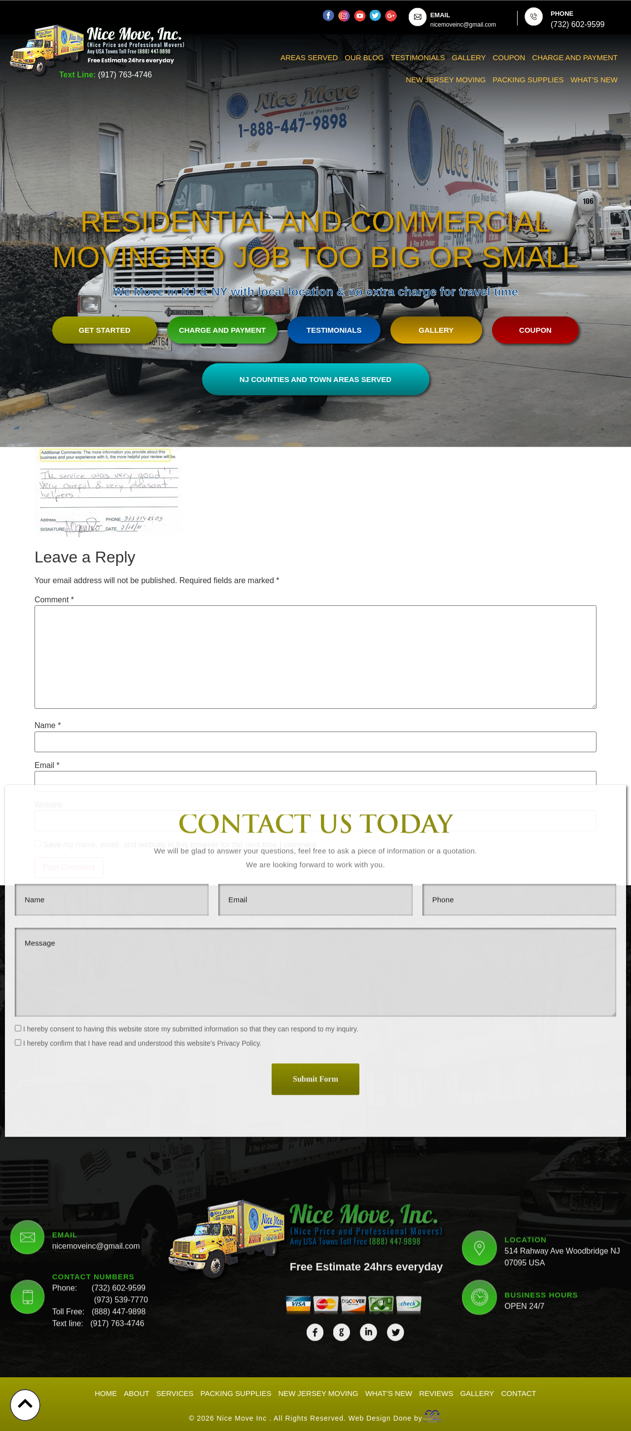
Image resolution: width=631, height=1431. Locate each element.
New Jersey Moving (446, 79)
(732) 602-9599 (118, 1158)
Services (175, 1390)
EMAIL (440, 15)
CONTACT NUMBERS (93, 1147)
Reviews (436, 1390)
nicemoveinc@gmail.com (96, 1116)
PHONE (562, 13)
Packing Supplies (528, 79)
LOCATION (526, 1110)
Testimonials (418, 57)
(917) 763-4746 (125, 74)
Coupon (509, 57)
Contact (518, 1390)
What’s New (594, 79)
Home (106, 1390)
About (136, 1390)
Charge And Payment (575, 57)
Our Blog (364, 57)
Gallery (469, 57)
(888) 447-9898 (118, 1182)
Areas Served (309, 57)
